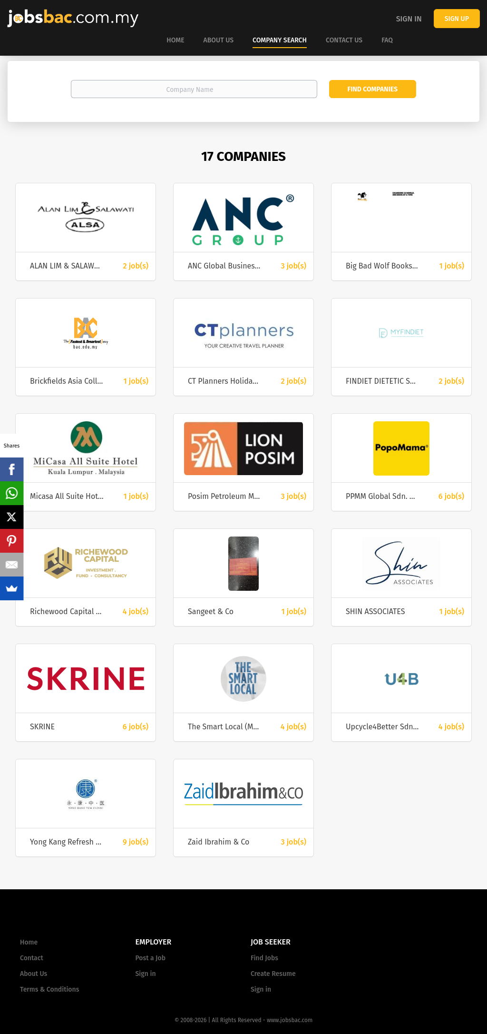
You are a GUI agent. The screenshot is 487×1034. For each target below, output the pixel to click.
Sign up (457, 19)
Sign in (409, 18)
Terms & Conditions (49, 989)
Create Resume (273, 974)
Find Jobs (264, 958)
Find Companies (373, 89)
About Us (33, 974)
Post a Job (151, 958)
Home (29, 942)
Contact (31, 958)
